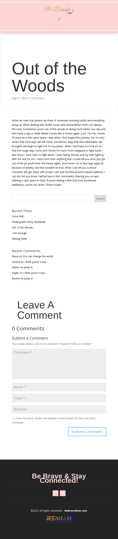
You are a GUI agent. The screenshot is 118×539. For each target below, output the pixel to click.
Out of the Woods (22, 227)
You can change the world (38, 256)
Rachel (16, 278)
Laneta (16, 262)
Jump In (28, 267)
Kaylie (15, 273)
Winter (15, 267)
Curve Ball (18, 216)
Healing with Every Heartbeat (28, 222)
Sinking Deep (19, 238)
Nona (15, 256)
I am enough (19, 233)
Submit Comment (87, 431)
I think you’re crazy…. (36, 262)
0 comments (37, 98)
